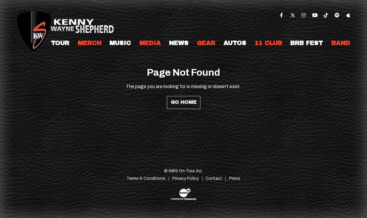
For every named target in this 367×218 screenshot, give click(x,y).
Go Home (183, 102)
